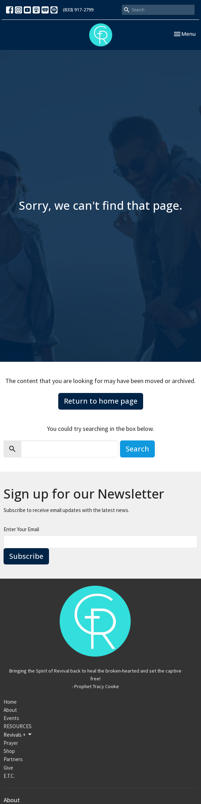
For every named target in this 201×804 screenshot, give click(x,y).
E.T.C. (9, 775)
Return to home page (100, 401)
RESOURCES (18, 726)
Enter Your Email (21, 529)
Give (8, 767)
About (10, 710)
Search (137, 449)
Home (10, 701)
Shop (9, 751)
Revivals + (18, 734)
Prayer (11, 743)
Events (11, 718)
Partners (13, 759)
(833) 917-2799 (78, 9)
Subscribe (26, 556)
